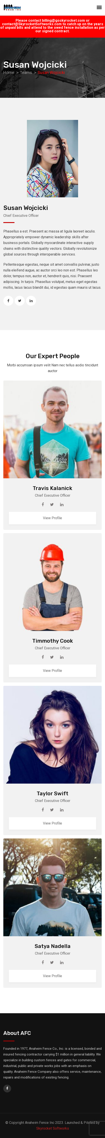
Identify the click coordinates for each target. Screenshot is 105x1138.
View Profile (52, 518)
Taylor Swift (52, 793)
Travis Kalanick (52, 488)
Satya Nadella (53, 946)
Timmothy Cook (52, 641)
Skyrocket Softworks (52, 1128)
